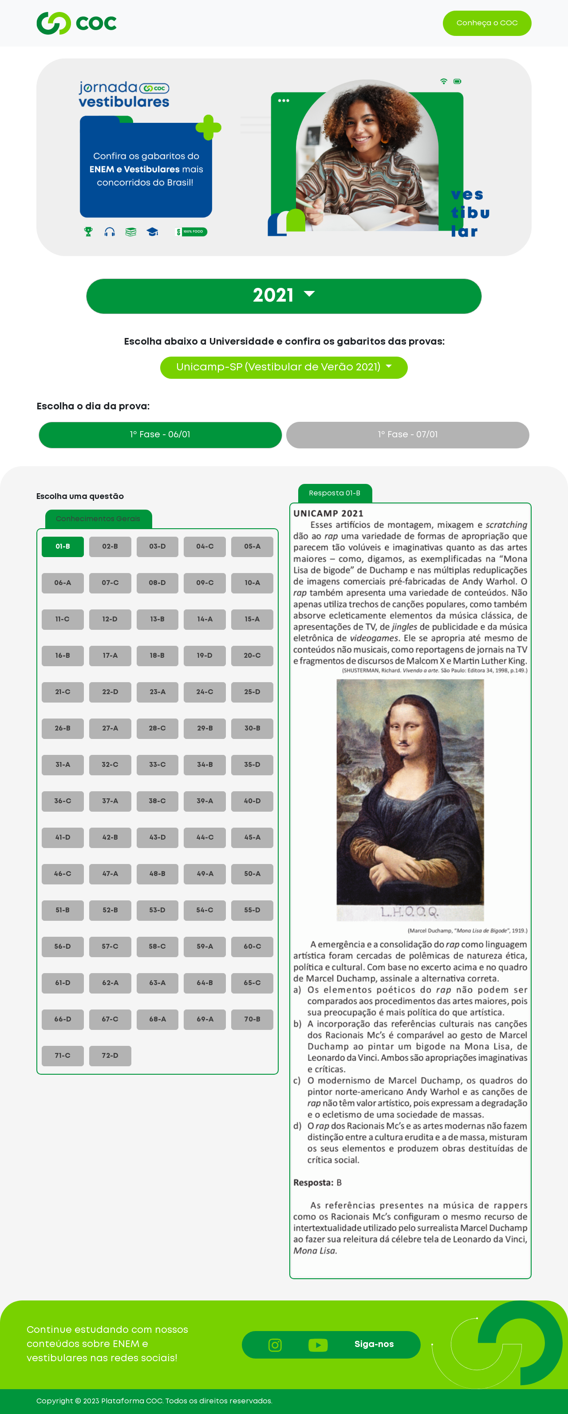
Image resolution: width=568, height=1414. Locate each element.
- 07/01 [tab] (408, 434)
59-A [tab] (205, 946)
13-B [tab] (157, 619)
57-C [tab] (110, 946)
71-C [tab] (63, 1056)
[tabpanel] (284, 871)
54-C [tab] (204, 910)
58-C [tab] (157, 946)
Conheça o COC (487, 23)
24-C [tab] (204, 692)
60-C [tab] (252, 946)
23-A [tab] (158, 692)
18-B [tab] (157, 655)
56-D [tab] (62, 946)
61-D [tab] (63, 983)
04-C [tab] (205, 546)
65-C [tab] (252, 983)
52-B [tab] (110, 910)
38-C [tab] (157, 801)
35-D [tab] (252, 765)
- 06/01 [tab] (160, 434)
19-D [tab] (205, 655)
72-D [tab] (110, 1056)
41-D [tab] (63, 837)
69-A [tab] (205, 1019)
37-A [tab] (110, 801)
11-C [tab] (62, 619)
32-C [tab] (110, 765)
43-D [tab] (157, 837)
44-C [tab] (205, 837)
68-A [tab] (157, 1019)
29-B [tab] (205, 728)
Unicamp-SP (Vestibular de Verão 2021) (279, 367)
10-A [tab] (252, 583)
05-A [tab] (252, 546)
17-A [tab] (110, 655)
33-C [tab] (157, 765)
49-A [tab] (205, 874)
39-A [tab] (205, 801)
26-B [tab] (63, 728)
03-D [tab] (157, 546)
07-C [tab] (110, 583)
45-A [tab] (252, 837)
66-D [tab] (62, 1019)
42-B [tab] (110, 837)
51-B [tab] (62, 910)
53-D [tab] (157, 910)
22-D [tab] (110, 692)
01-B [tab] (62, 546)
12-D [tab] (110, 619)
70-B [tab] (252, 1019)
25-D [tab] (252, 692)
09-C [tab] (205, 583)
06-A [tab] (62, 583)
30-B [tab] (252, 728)
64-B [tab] (205, 983)
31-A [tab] (62, 765)
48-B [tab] (157, 874)
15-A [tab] (252, 619)
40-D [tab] (252, 801)
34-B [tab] (205, 765)
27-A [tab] (110, 728)
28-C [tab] (157, 728)
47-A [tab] (110, 874)
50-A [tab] (252, 874)
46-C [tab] (62, 874)
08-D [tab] (157, 583)
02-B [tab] (110, 546)
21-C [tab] (63, 692)
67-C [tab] (110, 1019)
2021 (276, 296)
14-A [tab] (205, 619)
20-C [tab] (252, 655)
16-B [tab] (62, 655)
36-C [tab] (62, 801)
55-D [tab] (252, 910)
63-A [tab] (157, 983)
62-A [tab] (110, 983)
